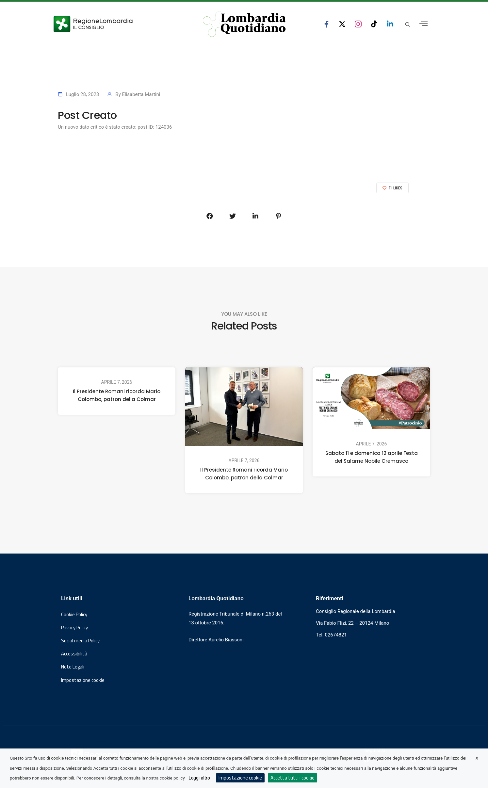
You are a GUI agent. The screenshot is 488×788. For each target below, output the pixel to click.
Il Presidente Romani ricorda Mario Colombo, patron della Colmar (116, 395)
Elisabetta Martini (141, 94)
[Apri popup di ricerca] (408, 24)
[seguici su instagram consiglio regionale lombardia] (358, 24)
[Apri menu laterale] (423, 24)
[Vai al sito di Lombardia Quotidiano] (244, 24)
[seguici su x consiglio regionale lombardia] (342, 24)
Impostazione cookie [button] (83, 680)
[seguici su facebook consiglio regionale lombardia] (326, 24)
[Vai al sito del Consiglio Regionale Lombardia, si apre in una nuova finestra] (117, 24)
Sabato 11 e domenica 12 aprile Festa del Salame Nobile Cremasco (371, 457)
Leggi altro (199, 777)
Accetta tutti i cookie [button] (292, 777)
